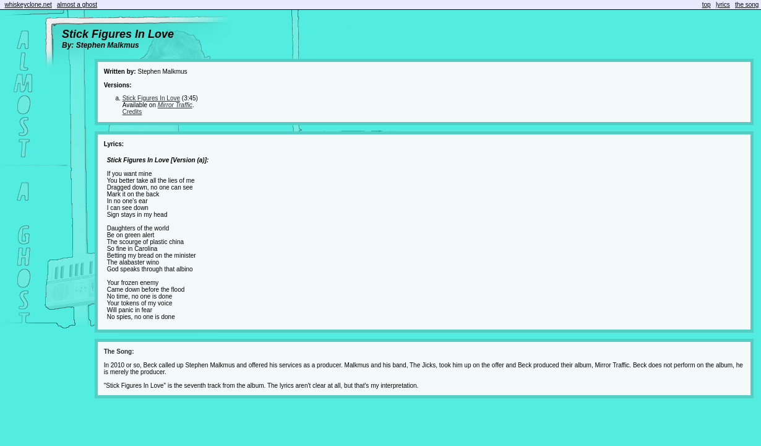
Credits (132, 111)
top (706, 4)
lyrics (723, 4)
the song (747, 4)
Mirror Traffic (175, 105)
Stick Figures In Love (151, 98)
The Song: (119, 351)
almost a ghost (77, 4)
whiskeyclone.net (28, 4)
